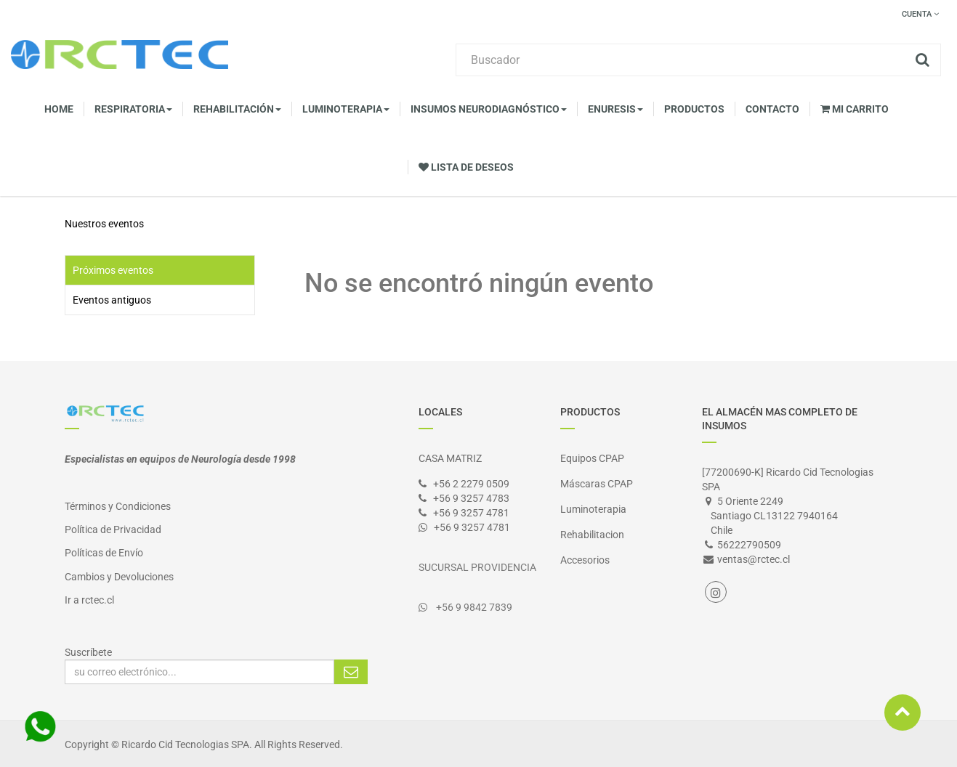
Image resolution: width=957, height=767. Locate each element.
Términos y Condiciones (118, 506)
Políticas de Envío (104, 553)
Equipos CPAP (592, 458)
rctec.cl (97, 600)
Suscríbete (88, 652)
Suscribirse (351, 672)
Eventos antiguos (112, 300)
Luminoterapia (593, 509)
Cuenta (920, 14)
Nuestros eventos (104, 224)
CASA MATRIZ (450, 458)
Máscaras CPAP (596, 484)
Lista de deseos (466, 167)
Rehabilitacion (592, 534)
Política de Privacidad (113, 529)
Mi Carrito (854, 109)
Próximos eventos (113, 270)
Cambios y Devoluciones (119, 577)
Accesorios (585, 560)
